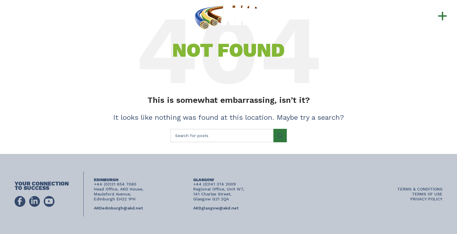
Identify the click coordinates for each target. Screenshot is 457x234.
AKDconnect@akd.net (42, 22)
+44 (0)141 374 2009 (62, 16)
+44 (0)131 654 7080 (65, 9)
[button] (430, 16)
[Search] (228, 135)
